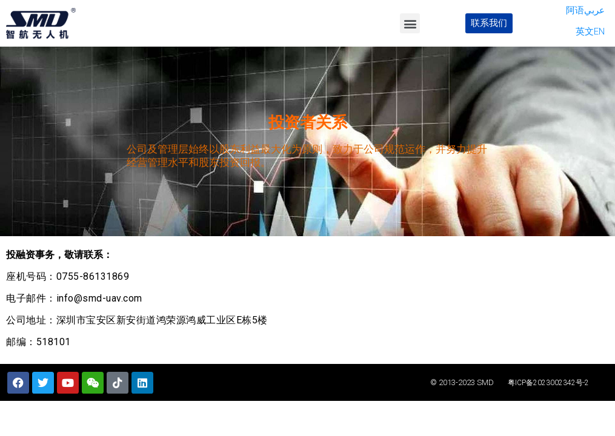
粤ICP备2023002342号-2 (548, 382)
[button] (410, 23)
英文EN (590, 31)
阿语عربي (585, 10)
